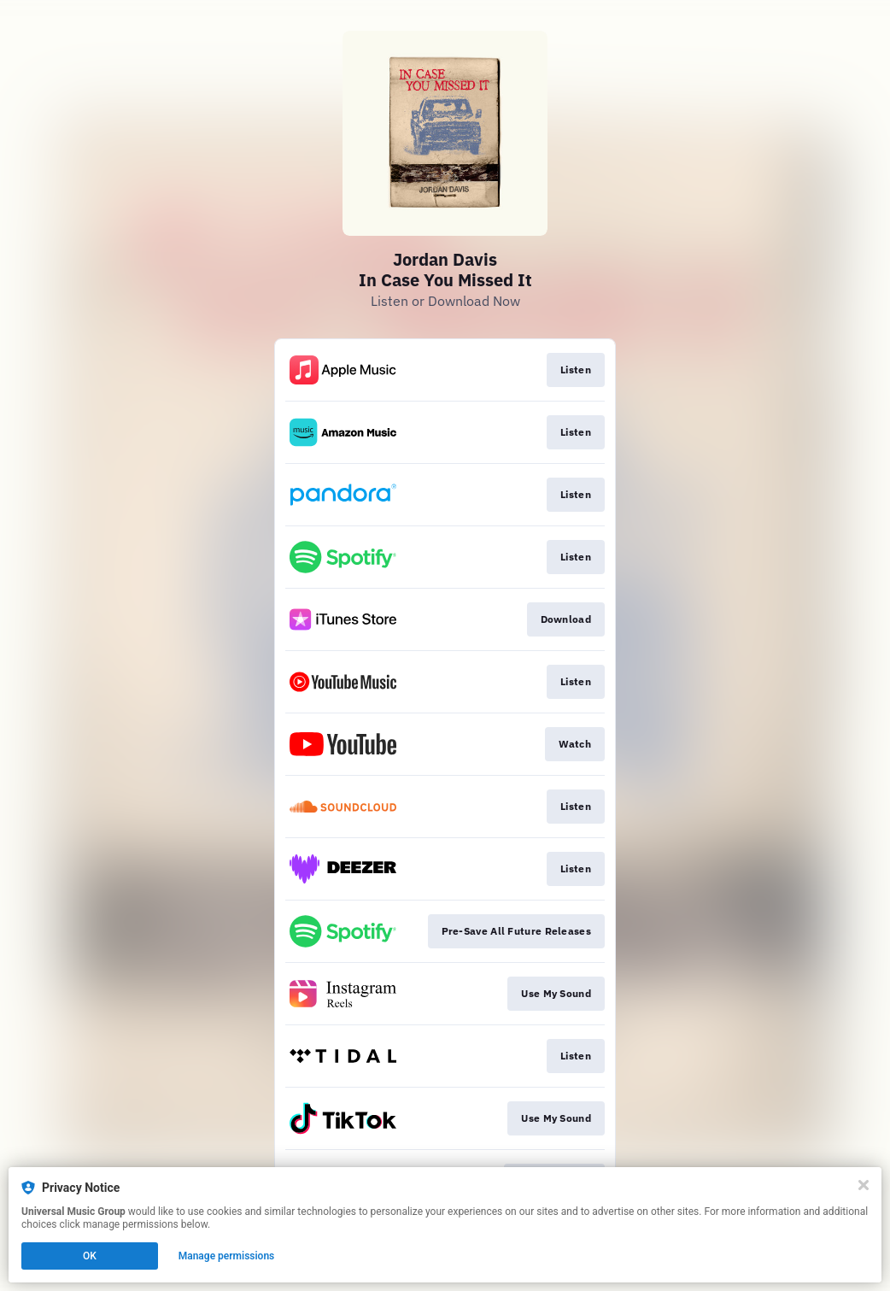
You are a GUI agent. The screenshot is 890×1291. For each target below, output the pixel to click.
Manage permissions (227, 1256)
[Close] (863, 1185)
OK (90, 1256)
